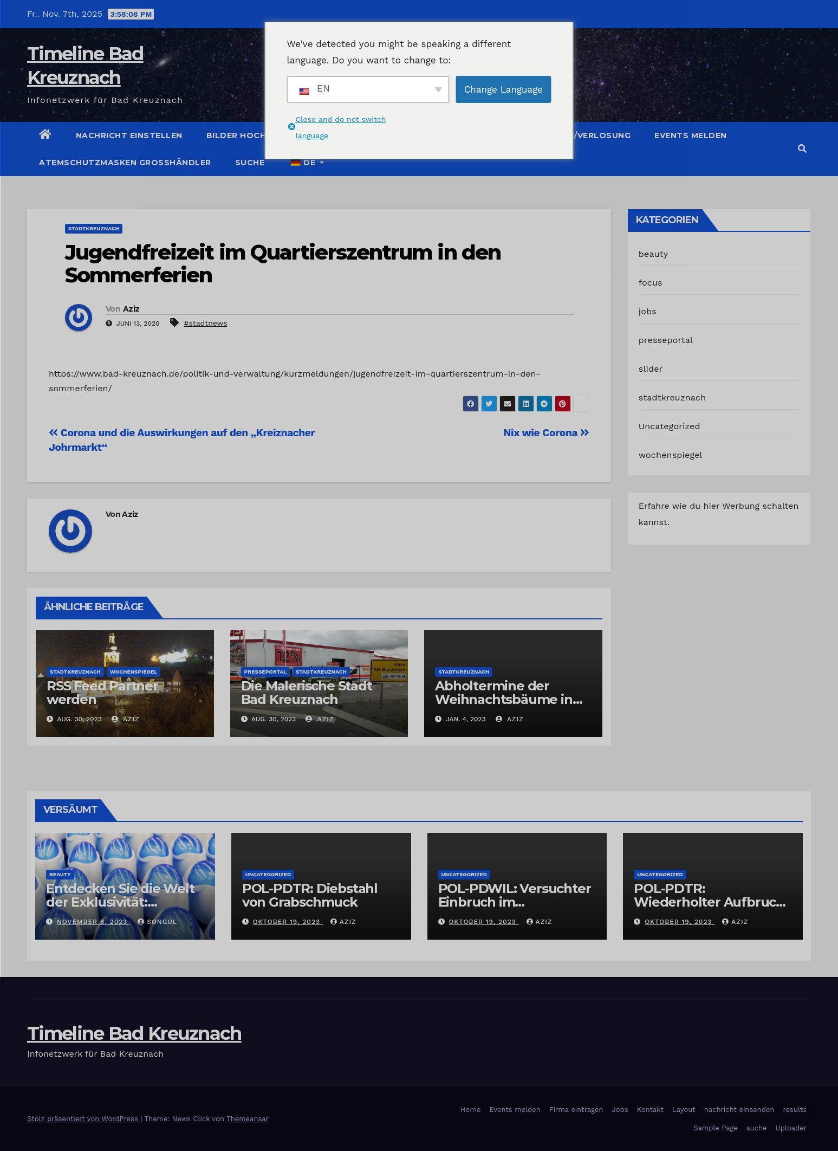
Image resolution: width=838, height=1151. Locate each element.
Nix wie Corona (546, 432)
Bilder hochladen (251, 135)
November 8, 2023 (93, 922)
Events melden (690, 135)
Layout (684, 1109)
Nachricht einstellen (129, 135)
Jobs (620, 1109)
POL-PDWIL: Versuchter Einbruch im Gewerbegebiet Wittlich (515, 902)
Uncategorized (669, 426)
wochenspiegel (133, 672)
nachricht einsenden (739, 1109)
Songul (157, 922)
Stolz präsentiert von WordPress (83, 1119)
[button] (802, 149)
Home (470, 1109)
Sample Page (715, 1128)
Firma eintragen (576, 1109)
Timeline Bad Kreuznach (134, 1033)
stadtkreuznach (93, 228)
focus (650, 282)
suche (250, 162)
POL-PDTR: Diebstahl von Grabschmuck (310, 895)
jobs (648, 311)
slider (651, 369)
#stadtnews (205, 323)
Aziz (131, 309)
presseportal (265, 672)
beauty (653, 254)
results (795, 1109)
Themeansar (247, 1119)
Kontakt (650, 1109)
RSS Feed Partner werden (102, 692)
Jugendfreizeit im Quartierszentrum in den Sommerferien (283, 264)
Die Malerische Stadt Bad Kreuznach (306, 692)
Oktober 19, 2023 (288, 922)
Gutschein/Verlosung (577, 135)
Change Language (503, 89)
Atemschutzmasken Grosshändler (125, 162)
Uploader (791, 1128)
